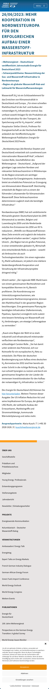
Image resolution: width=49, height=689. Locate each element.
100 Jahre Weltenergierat (13, 623)
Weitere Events (8, 598)
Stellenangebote (9, 492)
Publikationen (9, 607)
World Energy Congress (12, 591)
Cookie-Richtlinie (15, 686)
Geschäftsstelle (8, 456)
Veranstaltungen (11, 539)
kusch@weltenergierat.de (28, 427)
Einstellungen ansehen (24, 680)
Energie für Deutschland (7, 615)
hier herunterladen (11, 393)
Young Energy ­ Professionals (14, 479)
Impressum (35, 686)
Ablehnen (24, 673)
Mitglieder (6, 473)
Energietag (6, 552)
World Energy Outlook (11, 585)
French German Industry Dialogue (16, 565)
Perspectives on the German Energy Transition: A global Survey (17, 632)
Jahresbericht (8, 499)
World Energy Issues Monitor (14, 639)
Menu (40, 5)
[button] (45, 644)
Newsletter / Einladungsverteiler (16, 506)
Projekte (7, 514)
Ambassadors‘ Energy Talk (13, 546)
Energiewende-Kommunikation (15, 521)
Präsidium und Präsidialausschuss (10, 465)
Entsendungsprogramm (12, 486)
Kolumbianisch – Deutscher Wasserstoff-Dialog (14, 529)
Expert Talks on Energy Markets (15, 559)
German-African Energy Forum (15, 572)
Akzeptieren (24, 667)
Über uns (7, 450)
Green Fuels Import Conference (15, 578)
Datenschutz (26, 686)
